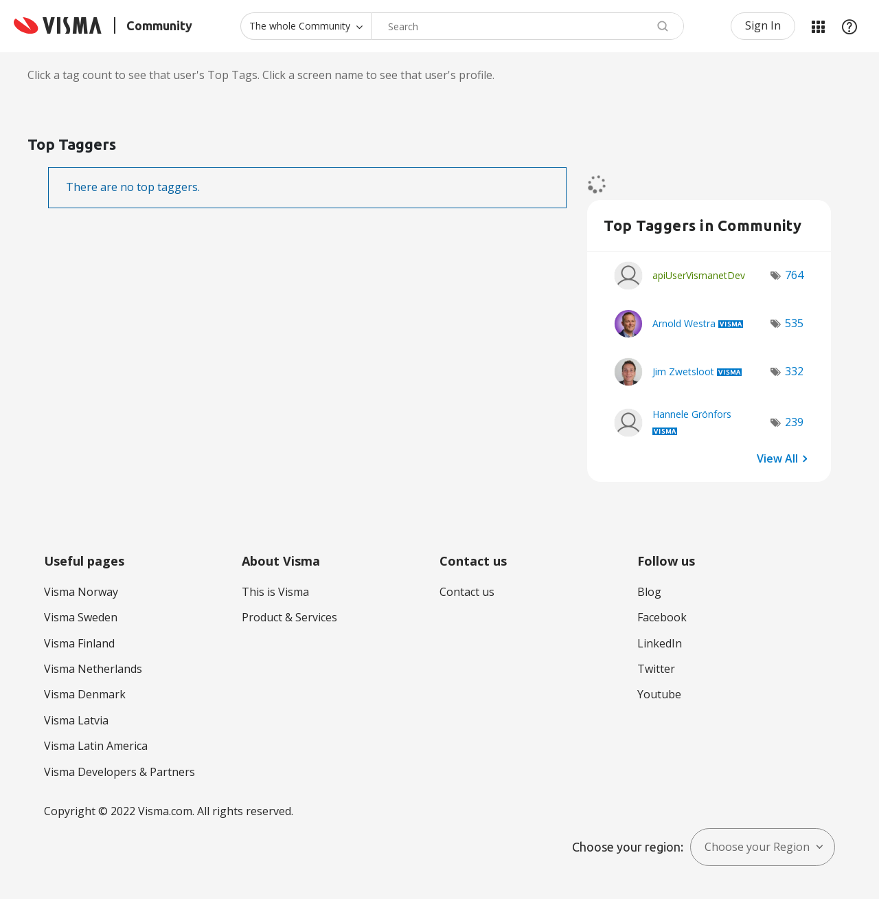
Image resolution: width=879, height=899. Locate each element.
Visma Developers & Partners (119, 771)
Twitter (656, 668)
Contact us (467, 591)
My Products (818, 26)
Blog (649, 591)
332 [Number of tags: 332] (794, 371)
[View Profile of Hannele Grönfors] (691, 414)
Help (849, 26)
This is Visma (275, 591)
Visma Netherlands (93, 668)
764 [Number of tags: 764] (794, 274)
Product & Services (289, 617)
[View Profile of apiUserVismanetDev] (698, 275)
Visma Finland (79, 643)
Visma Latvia (76, 720)
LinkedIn (659, 643)
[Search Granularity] (305, 26)
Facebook (662, 617)
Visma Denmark (85, 694)
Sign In (763, 25)
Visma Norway (81, 591)
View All (777, 458)
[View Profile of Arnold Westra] (684, 323)
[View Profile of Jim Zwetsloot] (683, 371)
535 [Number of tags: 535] (794, 323)
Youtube (659, 694)
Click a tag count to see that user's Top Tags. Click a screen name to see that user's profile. (260, 74)
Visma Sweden (80, 617)
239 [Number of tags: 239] (794, 422)
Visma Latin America (96, 745)
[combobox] (527, 26)
